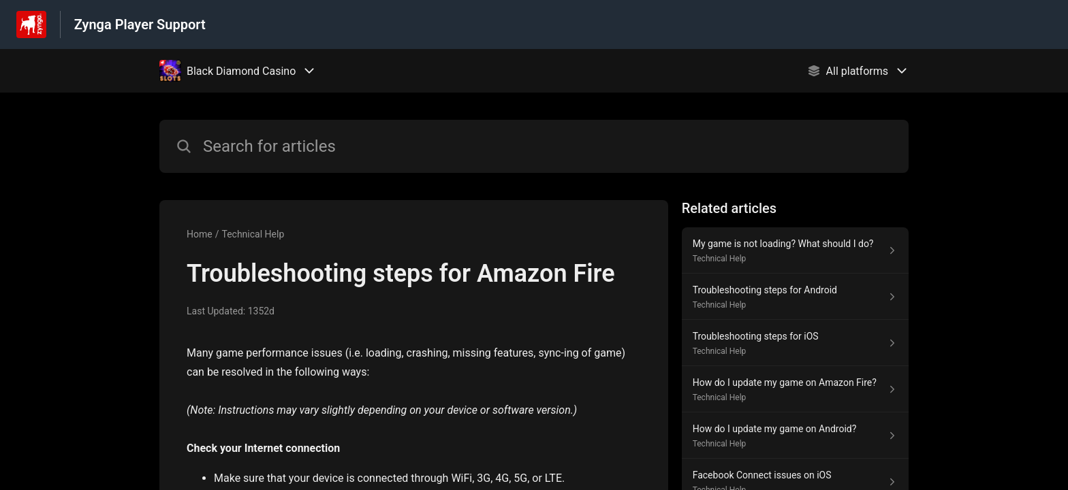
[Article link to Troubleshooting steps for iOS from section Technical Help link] (795, 343)
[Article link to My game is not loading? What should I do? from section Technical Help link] (795, 250)
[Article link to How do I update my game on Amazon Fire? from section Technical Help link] (795, 389)
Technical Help (252, 234)
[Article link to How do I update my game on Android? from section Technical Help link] (795, 435)
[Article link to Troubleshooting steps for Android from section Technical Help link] (795, 297)
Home (200, 234)
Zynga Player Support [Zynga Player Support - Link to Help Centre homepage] (140, 24)
